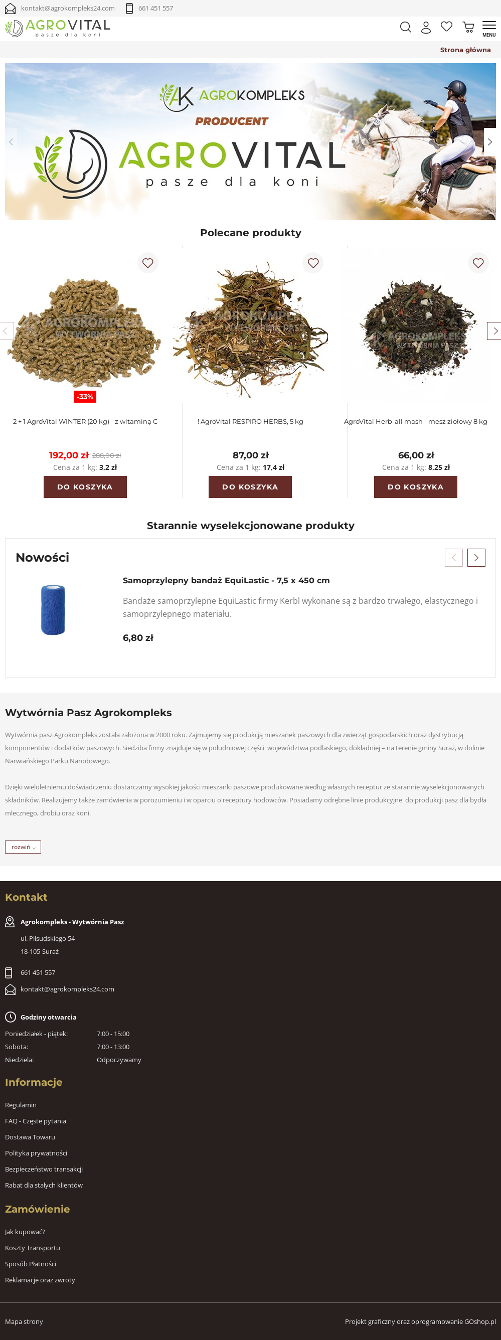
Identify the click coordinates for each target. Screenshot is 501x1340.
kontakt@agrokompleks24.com (68, 8)
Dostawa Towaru (30, 1136)
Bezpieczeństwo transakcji (44, 1169)
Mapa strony (24, 1321)
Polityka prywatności (36, 1152)
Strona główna (465, 50)
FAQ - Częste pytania (35, 1120)
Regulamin (21, 1104)
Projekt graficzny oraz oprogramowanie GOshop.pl (420, 1321)
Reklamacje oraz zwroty (40, 1279)
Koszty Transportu (32, 1247)
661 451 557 (155, 8)
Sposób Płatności (30, 1263)
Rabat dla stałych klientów (44, 1185)
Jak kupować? (25, 1231)
